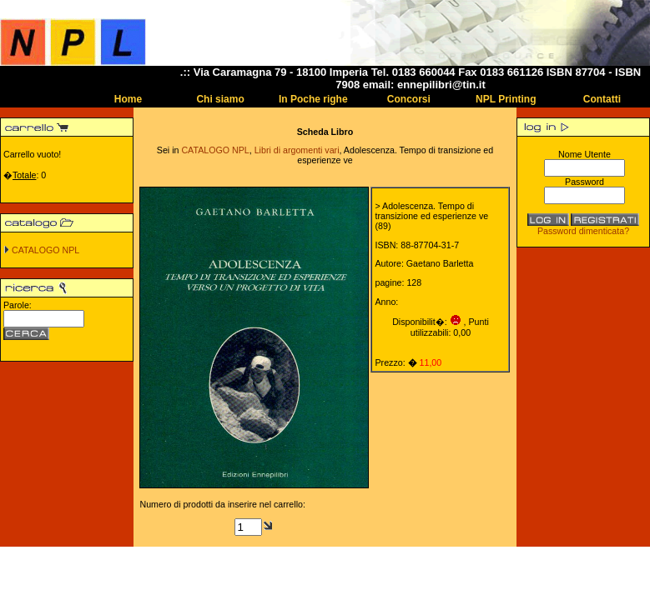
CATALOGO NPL (45, 250)
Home (128, 99)
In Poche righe (313, 99)
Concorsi (409, 99)
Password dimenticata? (583, 231)
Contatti (602, 99)
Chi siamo (220, 99)
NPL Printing (506, 99)
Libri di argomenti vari (297, 150)
